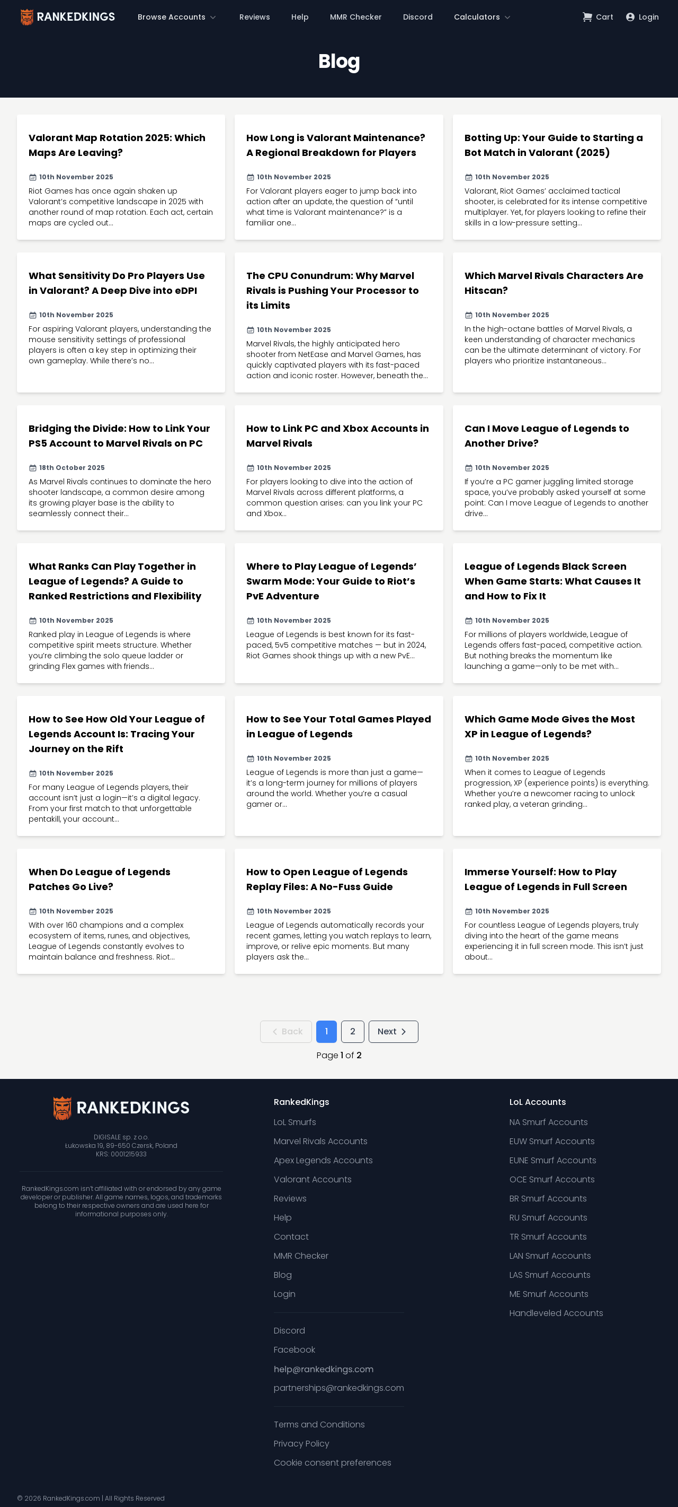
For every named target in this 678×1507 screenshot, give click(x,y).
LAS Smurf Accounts (550, 1275)
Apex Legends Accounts (323, 1160)
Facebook (294, 1350)
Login (285, 1294)
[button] (178, 17)
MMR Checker (356, 17)
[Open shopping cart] (598, 17)
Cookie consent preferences (332, 1463)
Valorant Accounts (313, 1179)
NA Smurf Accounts (549, 1122)
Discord (418, 17)
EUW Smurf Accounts (552, 1141)
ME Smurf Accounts (549, 1294)
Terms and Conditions (319, 1424)
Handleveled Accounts (556, 1313)
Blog (283, 1275)
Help (300, 17)
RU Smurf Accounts (548, 1218)
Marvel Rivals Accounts (321, 1141)
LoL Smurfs (295, 1122)
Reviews (254, 17)
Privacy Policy (301, 1444)
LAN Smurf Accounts (550, 1256)
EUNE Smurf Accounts (553, 1160)
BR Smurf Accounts (548, 1198)
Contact (291, 1237)
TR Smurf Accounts (548, 1237)
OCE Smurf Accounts (552, 1179)
